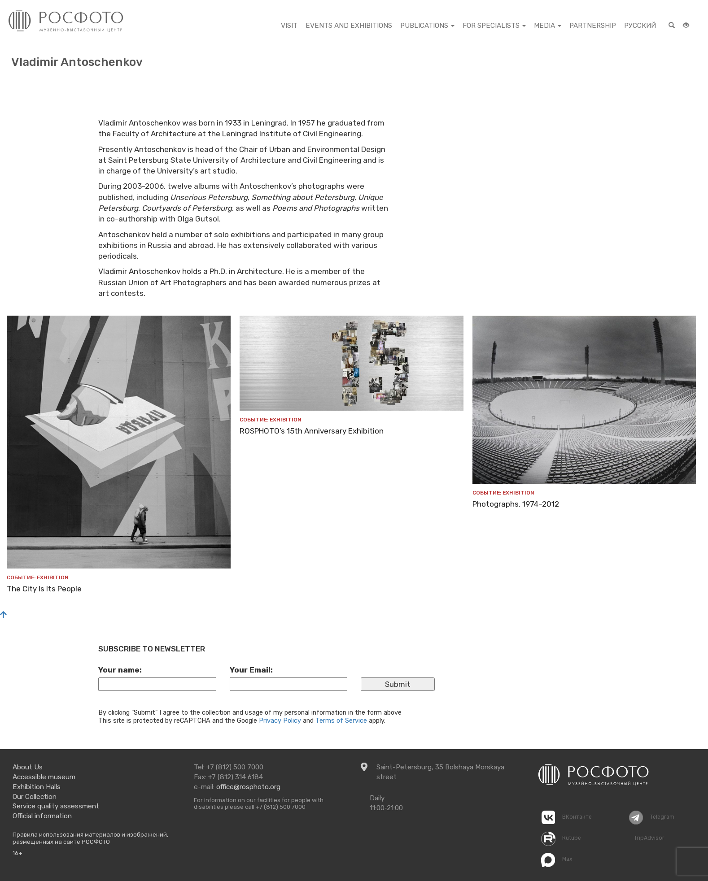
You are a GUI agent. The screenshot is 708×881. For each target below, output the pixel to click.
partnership (592, 26)
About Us (28, 767)
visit (289, 26)
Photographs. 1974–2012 (515, 503)
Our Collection (35, 797)
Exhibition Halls (37, 787)
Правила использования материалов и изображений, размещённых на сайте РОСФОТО (90, 838)
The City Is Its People (44, 588)
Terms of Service (341, 720)
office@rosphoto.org (248, 787)
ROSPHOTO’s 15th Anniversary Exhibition (312, 430)
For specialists (494, 26)
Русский (640, 26)
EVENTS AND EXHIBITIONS (349, 26)
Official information (42, 816)
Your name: (120, 669)
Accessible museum (44, 777)
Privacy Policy (280, 720)
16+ (17, 853)
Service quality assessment (56, 806)
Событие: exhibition (38, 577)
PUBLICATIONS (427, 26)
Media (547, 26)
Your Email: (251, 669)
